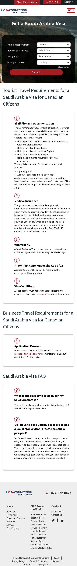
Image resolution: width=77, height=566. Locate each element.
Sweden (34, 544)
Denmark (35, 524)
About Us (11, 511)
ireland (42, 531)
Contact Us (56, 514)
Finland (42, 524)
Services (10, 525)
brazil (41, 517)
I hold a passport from (18, 44)
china (41, 521)
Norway (42, 538)
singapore (35, 541)
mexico (42, 534)
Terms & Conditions (38, 561)
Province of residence (17, 50)
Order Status (13, 528)
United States (45, 548)
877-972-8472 (57, 511)
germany (43, 528)
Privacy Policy (18, 561)
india (33, 534)
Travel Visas (12, 514)
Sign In (50, 2)
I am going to (13, 56)
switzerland (44, 544)
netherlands (36, 538)
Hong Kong (36, 531)
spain (41, 541)
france (34, 528)
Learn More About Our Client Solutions (31, 558)
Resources (12, 521)
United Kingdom (38, 548)
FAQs (56, 558)
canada (34, 521)
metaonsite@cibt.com (25, 354)
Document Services (16, 518)
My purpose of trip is (17, 61)
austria (42, 514)
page (43, 294)
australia (35, 514)
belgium (34, 517)
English (67, 1)
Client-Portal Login (25, 2)
